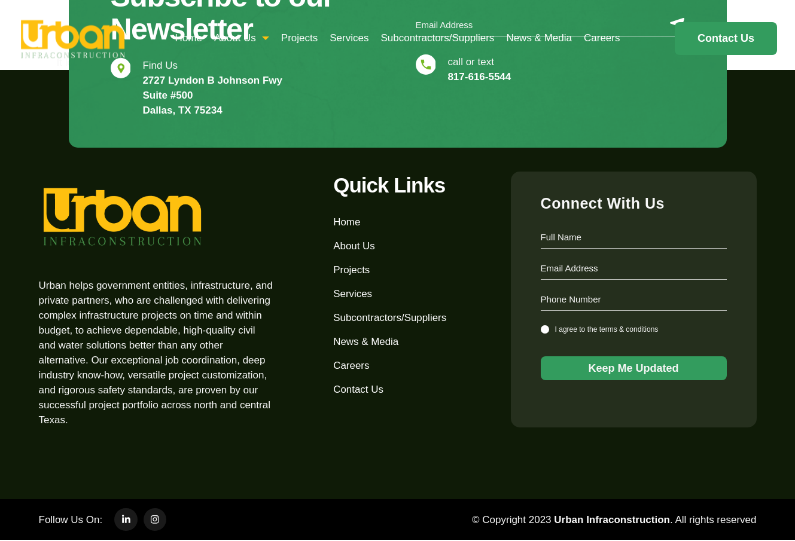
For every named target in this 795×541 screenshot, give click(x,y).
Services (349, 38)
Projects (299, 38)
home (188, 38)
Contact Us (358, 389)
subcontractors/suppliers (437, 38)
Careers (602, 38)
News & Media (539, 38)
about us (241, 38)
